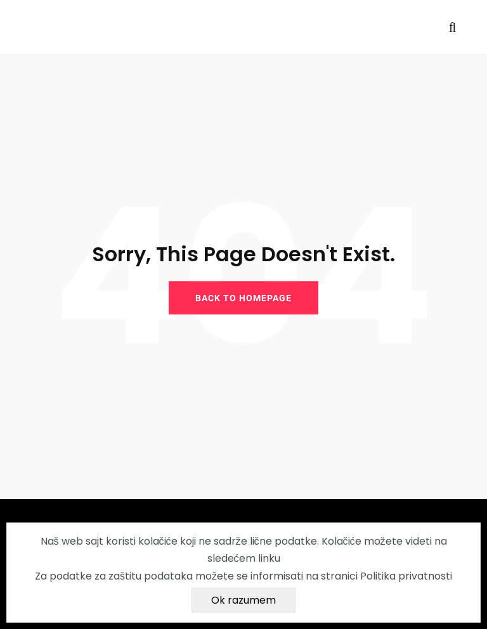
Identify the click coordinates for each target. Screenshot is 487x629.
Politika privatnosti (406, 576)
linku (269, 558)
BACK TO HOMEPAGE (243, 297)
